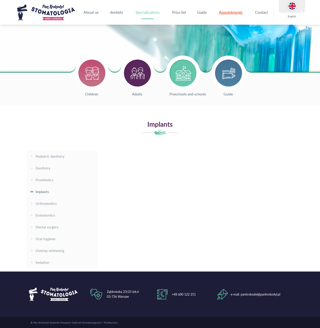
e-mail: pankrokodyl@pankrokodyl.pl (255, 294)
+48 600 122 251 (184, 294)
